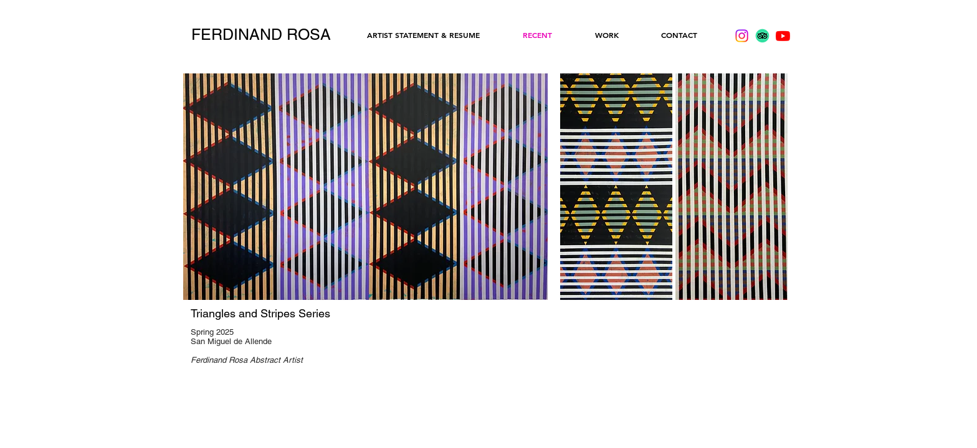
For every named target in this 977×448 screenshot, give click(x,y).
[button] (616, 186)
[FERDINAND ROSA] (261, 35)
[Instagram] (741, 35)
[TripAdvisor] (762, 35)
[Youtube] (782, 35)
